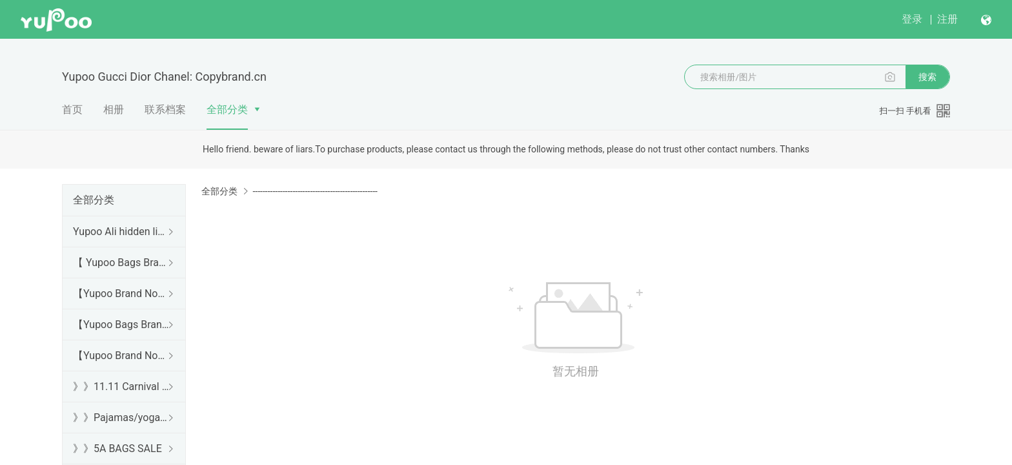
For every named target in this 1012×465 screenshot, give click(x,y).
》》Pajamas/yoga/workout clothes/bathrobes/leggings (121, 417)
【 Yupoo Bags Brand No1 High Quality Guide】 (121, 262)
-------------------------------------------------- (314, 191)
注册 (947, 19)
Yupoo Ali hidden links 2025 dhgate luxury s (121, 231)
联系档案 (165, 109)
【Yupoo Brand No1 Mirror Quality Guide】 (121, 355)
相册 (113, 109)
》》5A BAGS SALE (117, 448)
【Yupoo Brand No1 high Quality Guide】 (121, 293)
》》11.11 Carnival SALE (121, 386)
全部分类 (227, 109)
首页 (72, 109)
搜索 (927, 77)
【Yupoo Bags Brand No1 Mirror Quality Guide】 (121, 324)
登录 (912, 19)
